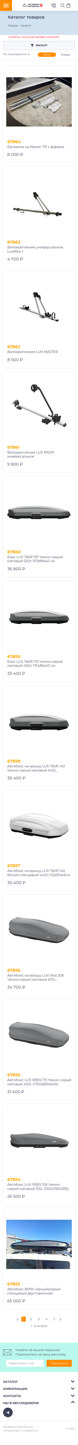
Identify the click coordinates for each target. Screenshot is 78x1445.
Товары (65, 54)
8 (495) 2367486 (54, 5)
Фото (46, 54)
